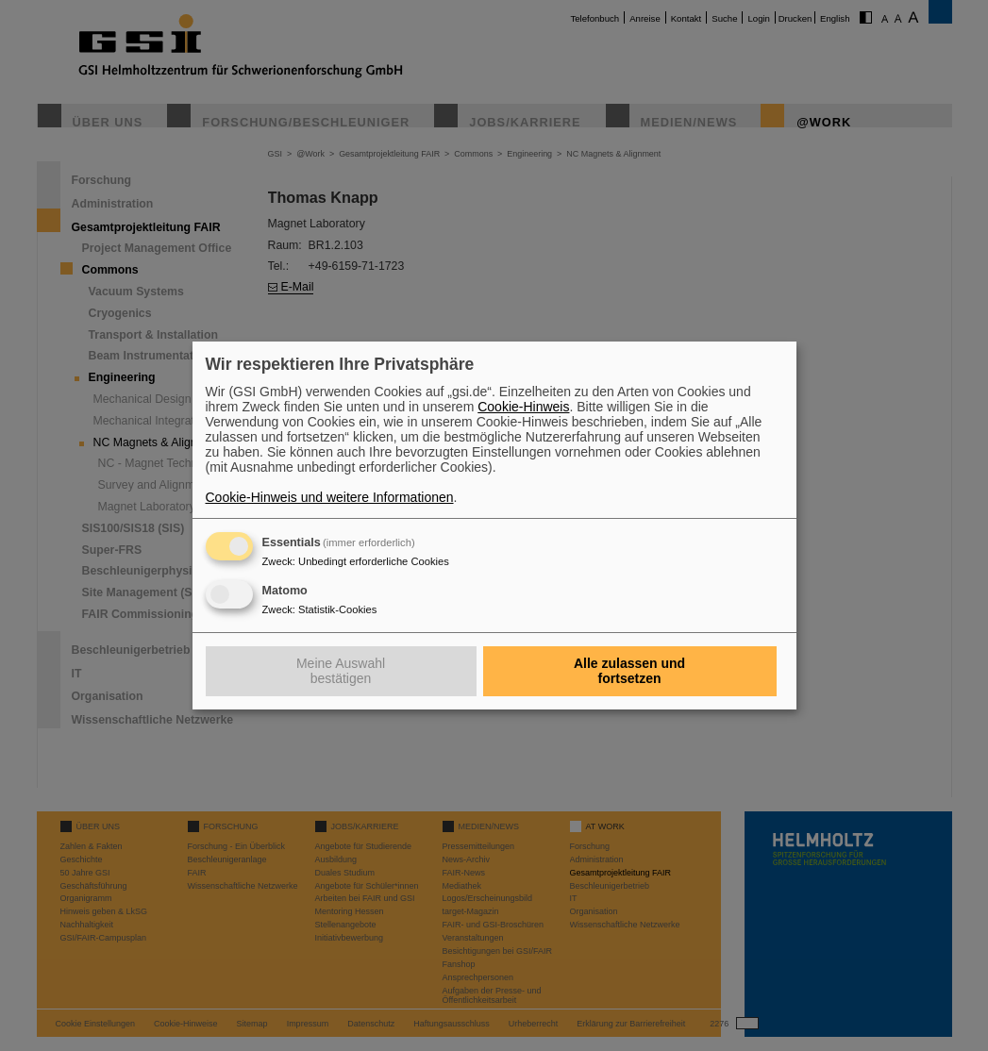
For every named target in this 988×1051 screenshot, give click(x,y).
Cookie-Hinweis (523, 406)
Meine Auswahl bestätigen (340, 671)
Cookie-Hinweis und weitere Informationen (330, 497)
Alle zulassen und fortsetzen (629, 671)
